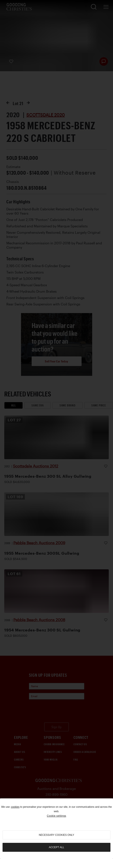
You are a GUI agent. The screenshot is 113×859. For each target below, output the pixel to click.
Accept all (56, 847)
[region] (56, 828)
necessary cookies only (56, 834)
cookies (15, 806)
